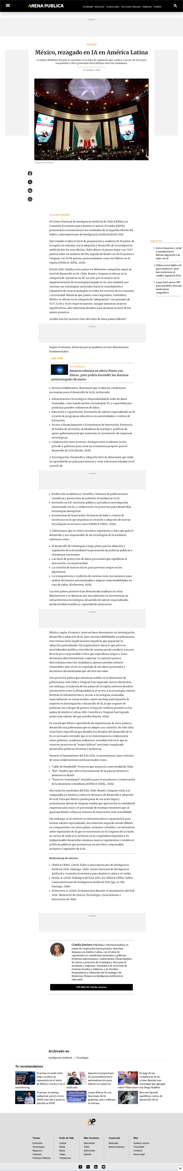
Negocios (99, 7)
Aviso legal (139, 1154)
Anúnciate (113, 1143)
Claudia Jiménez (59, 214)
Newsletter (89, 1143)
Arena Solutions (116, 1147)
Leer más (57, 358)
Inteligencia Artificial (60, 1057)
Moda (62, 1147)
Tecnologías (112, 7)
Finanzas (147, 7)
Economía (88, 7)
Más (136, 1138)
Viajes (62, 1154)
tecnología (82, 1057)
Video (87, 1147)
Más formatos (91, 1138)
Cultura (62, 1143)
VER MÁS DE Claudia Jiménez (91, 987)
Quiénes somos (141, 1143)
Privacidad (139, 1147)
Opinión (157, 7)
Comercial (114, 1138)
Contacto (138, 1150)
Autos (62, 1150)
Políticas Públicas (131, 7)
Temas (36, 1138)
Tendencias (65, 1158)
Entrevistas (89, 1150)
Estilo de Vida (66, 1138)
